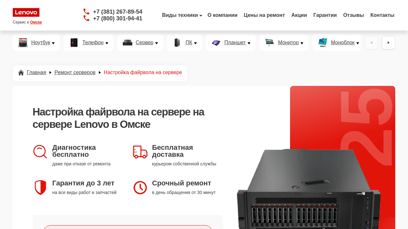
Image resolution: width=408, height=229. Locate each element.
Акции (299, 15)
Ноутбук (40, 42)
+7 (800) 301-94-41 (117, 18)
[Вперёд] (388, 42)
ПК (189, 42)
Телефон (92, 42)
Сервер (144, 42)
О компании (222, 15)
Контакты (382, 15)
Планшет (235, 42)
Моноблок (342, 42)
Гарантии (325, 15)
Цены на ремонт (264, 15)
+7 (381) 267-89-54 (117, 12)
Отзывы (353, 15)
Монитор (288, 42)
